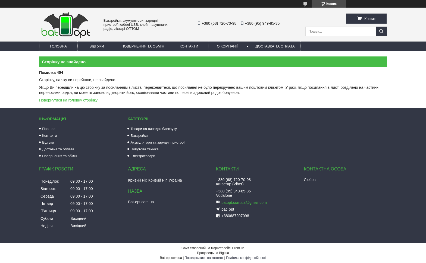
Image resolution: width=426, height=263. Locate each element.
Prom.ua (238, 248)
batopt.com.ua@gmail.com (244, 202)
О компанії (227, 46)
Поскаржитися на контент (204, 258)
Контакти (189, 46)
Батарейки (139, 136)
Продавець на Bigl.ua (213, 253)
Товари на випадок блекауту (153, 129)
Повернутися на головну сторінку (68, 100)
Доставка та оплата (275, 46)
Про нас (48, 129)
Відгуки (96, 46)
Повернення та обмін (142, 46)
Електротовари (142, 156)
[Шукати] (381, 31)
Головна (58, 46)
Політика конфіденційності (246, 258)
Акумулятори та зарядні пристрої (157, 142)
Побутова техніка (144, 149)
